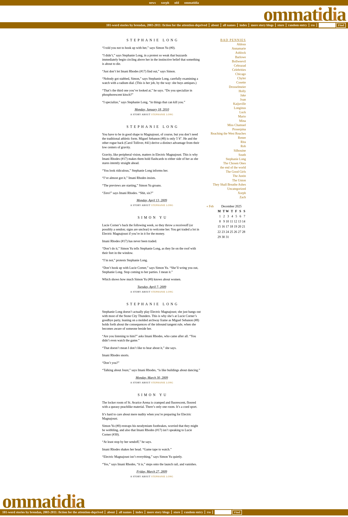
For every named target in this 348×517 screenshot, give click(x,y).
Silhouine (240, 150)
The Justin (239, 176)
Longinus (240, 108)
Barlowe (240, 57)
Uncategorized (236, 188)
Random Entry (297, 25)
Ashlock (240, 52)
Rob (243, 146)
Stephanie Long (153, 40)
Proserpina (239, 129)
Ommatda (304, 14)
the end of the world (233, 167)
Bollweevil (239, 61)
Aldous (241, 44)
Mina (242, 121)
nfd (176, 2)
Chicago (240, 74)
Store (280, 25)
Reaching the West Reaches (228, 133)
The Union (239, 180)
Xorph (242, 193)
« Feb (210, 206)
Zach (242, 197)
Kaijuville (239, 103)
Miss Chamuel (236, 125)
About (215, 25)
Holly (242, 91)
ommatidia (191, 2)
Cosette (241, 82)
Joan (243, 99)
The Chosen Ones (234, 163)
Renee (242, 137)
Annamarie (239, 48)
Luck (242, 112)
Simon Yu (153, 217)
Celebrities (239, 69)
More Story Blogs (262, 25)
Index (243, 25)
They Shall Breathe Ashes (229, 184)
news (152, 2)
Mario (242, 116)
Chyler (241, 78)
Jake (243, 95)
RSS (313, 25)
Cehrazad (240, 65)
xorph (165, 2)
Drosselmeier (237, 87)
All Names (229, 25)
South (242, 154)
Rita (243, 142)
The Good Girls (236, 171)
